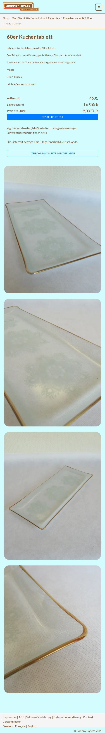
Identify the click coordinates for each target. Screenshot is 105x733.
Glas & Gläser (13, 23)
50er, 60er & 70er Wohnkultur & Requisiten (36, 18)
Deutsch (8, 726)
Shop (5, 18)
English (31, 726)
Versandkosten (22, 128)
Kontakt (88, 717)
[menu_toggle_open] (98, 7)
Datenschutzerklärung (67, 717)
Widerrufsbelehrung (38, 717)
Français (20, 726)
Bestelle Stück (52, 116)
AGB (21, 717)
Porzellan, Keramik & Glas (77, 18)
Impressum (9, 717)
